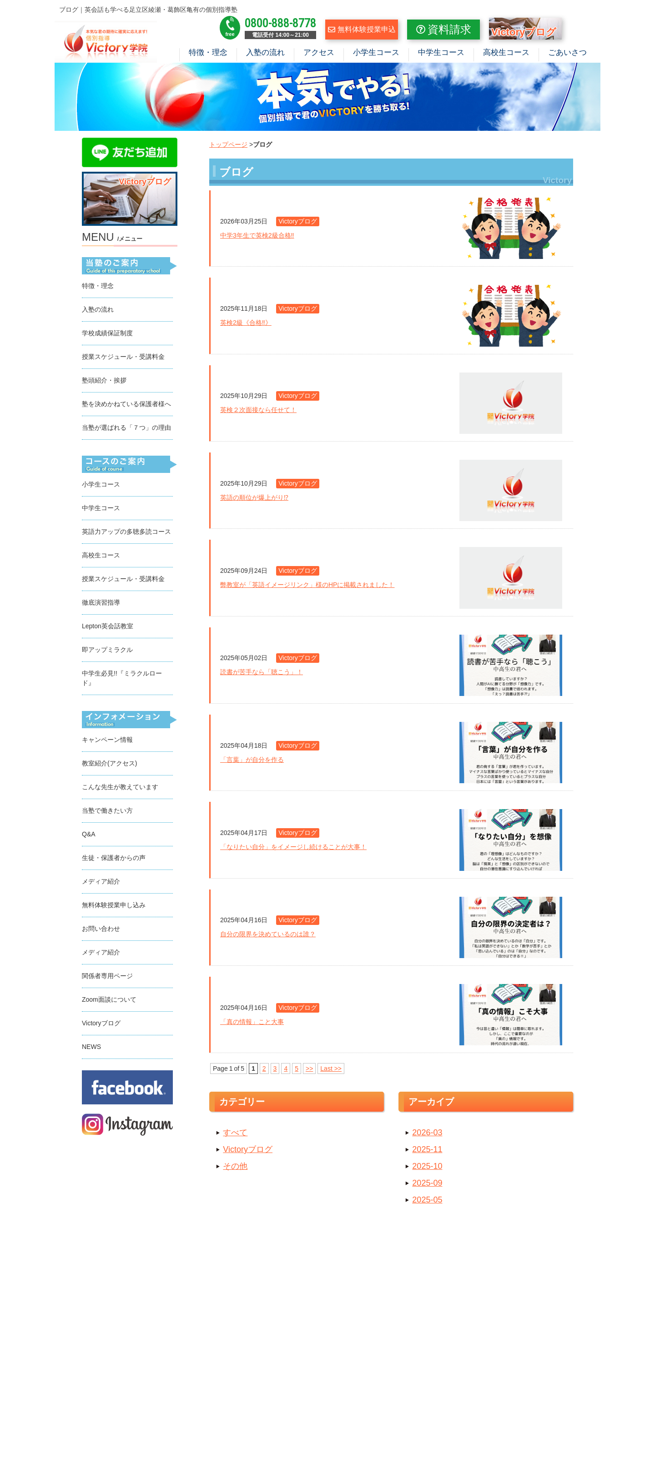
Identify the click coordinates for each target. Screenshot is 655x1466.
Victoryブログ (247, 1149)
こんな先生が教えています (120, 786)
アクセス (318, 52)
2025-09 (427, 1183)
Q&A (89, 834)
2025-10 (427, 1166)
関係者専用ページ (107, 975)
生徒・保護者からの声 (114, 857)
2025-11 (427, 1149)
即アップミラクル (107, 649)
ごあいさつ (567, 52)
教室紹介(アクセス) (109, 763)
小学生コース (376, 52)
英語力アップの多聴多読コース (126, 531)
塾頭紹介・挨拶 (104, 380)
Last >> (331, 1068)
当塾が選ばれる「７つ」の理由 (126, 427)
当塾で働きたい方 (107, 810)
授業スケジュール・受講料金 (123, 356)
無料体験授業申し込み (114, 905)
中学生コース (441, 52)
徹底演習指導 (101, 602)
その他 (235, 1166)
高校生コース (506, 52)
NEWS (91, 1046)
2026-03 (427, 1132)
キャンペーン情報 (107, 739)
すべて (235, 1132)
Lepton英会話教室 (107, 626)
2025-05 (427, 1199)
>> (309, 1068)
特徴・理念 (208, 52)
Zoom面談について (109, 999)
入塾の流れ (265, 52)
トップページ (228, 144)
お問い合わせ (101, 928)
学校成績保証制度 (107, 333)
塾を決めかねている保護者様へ (126, 403)
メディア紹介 (101, 881)
